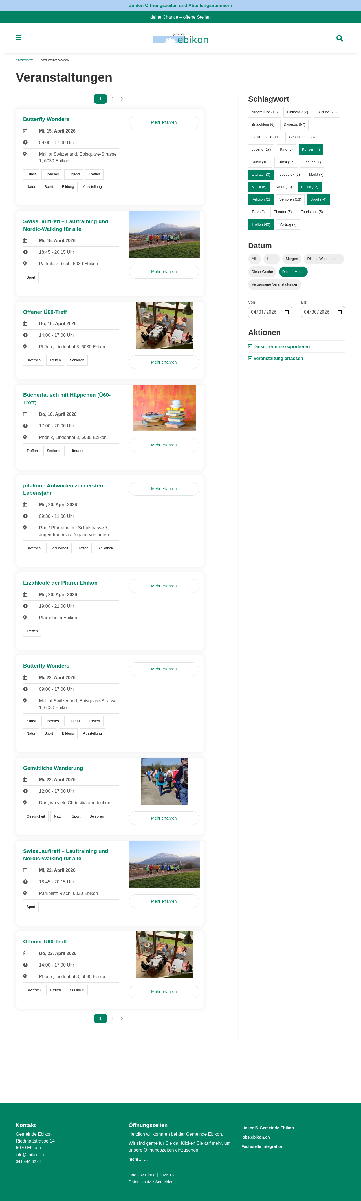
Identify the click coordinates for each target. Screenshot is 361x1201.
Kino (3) (286, 152)
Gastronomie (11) (266, 139)
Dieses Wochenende (324, 261)
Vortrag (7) (287, 227)
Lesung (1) (312, 164)
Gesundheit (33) (302, 139)
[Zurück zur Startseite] (180, 39)
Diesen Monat (293, 274)
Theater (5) (283, 214)
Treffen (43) (261, 227)
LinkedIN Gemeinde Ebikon (276, 1127)
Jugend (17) (261, 152)
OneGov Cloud (144, 1174)
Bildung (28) (327, 114)
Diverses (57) (294, 127)
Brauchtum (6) (263, 127)
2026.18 (170, 1174)
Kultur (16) (260, 164)
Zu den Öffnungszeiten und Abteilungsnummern (180, 5)
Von (251, 304)
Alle (254, 261)
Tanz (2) (258, 214)
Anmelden (168, 1181)
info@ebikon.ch (31, 1154)
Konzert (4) (311, 152)
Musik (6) (259, 189)
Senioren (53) (290, 202)
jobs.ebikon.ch (260, 1136)
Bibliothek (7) (297, 114)
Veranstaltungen (58, 62)
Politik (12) (309, 189)
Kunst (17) (286, 164)
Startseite (25, 62)
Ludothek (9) (289, 177)
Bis (304, 304)
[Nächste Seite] (122, 101)
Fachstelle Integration (269, 1145)
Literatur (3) (261, 177)
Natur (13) (284, 189)
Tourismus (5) (312, 214)
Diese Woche (262, 274)
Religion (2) (261, 202)
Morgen (292, 261)
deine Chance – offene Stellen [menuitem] (182, 17)
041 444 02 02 (30, 1161)
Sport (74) (319, 202)
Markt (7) (316, 177)
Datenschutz (141, 1181)
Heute (271, 261)
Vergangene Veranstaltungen (275, 286)
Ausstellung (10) (265, 114)
